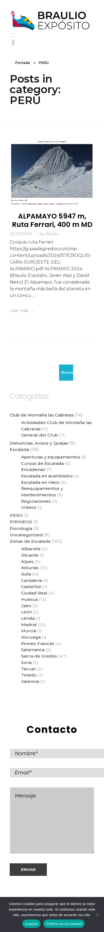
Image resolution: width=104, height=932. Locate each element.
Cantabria (31, 580)
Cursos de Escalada (42, 463)
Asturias (30, 567)
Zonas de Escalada (30, 541)
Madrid (29, 624)
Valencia (30, 681)
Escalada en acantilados (47, 476)
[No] (97, 914)
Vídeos (28, 507)
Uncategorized (26, 534)
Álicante (30, 555)
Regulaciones (36, 501)
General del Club (39, 435)
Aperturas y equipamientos (50, 457)
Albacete (31, 548)
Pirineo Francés (37, 643)
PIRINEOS (21, 521)
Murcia (28, 630)
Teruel (28, 668)
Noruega (31, 637)
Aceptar (31, 924)
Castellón (31, 586)
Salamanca (33, 649)
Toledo (29, 675)
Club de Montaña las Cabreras (42, 415)
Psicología (21, 528)
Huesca (29, 599)
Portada (22, 63)
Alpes (27, 561)
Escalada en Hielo (40, 482)
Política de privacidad (64, 924)
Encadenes (33, 469)
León (26, 611)
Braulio (52, 233)
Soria (26, 662)
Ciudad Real (34, 593)
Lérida (28, 618)
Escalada (19, 449)
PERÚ (16, 515)
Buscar (67, 372)
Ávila (26, 574)
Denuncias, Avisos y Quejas (39, 443)
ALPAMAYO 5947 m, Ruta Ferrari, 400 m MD (52, 220)
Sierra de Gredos (39, 656)
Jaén (26, 605)
